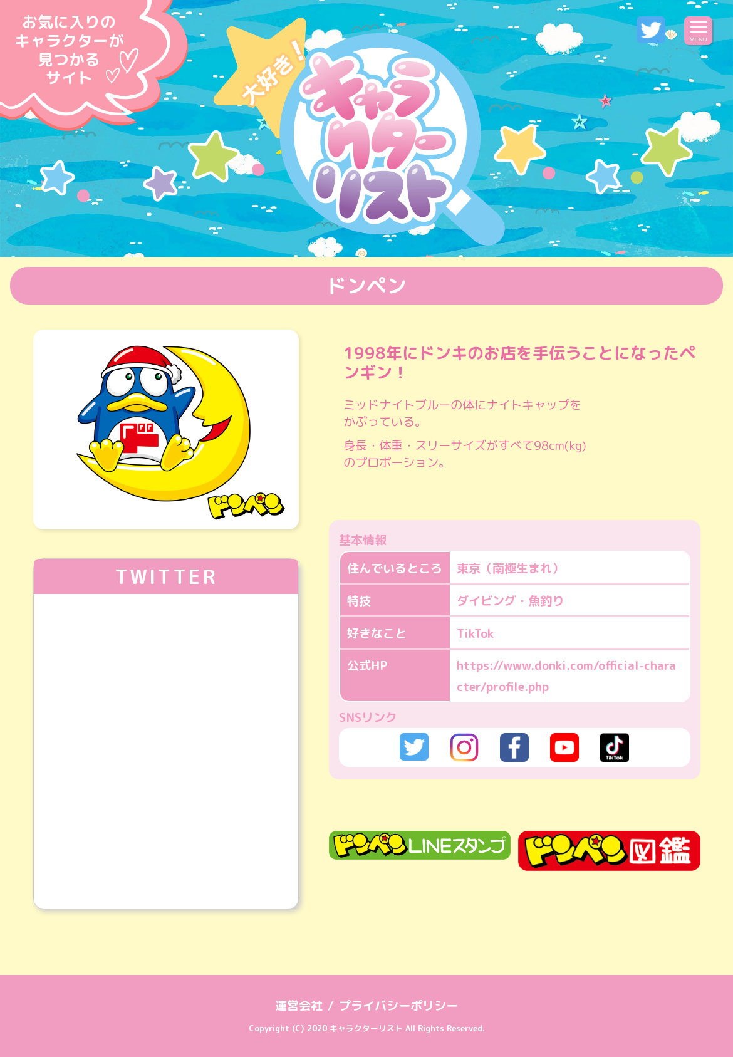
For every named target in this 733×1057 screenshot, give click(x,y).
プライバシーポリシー (398, 1005)
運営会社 (299, 1005)
